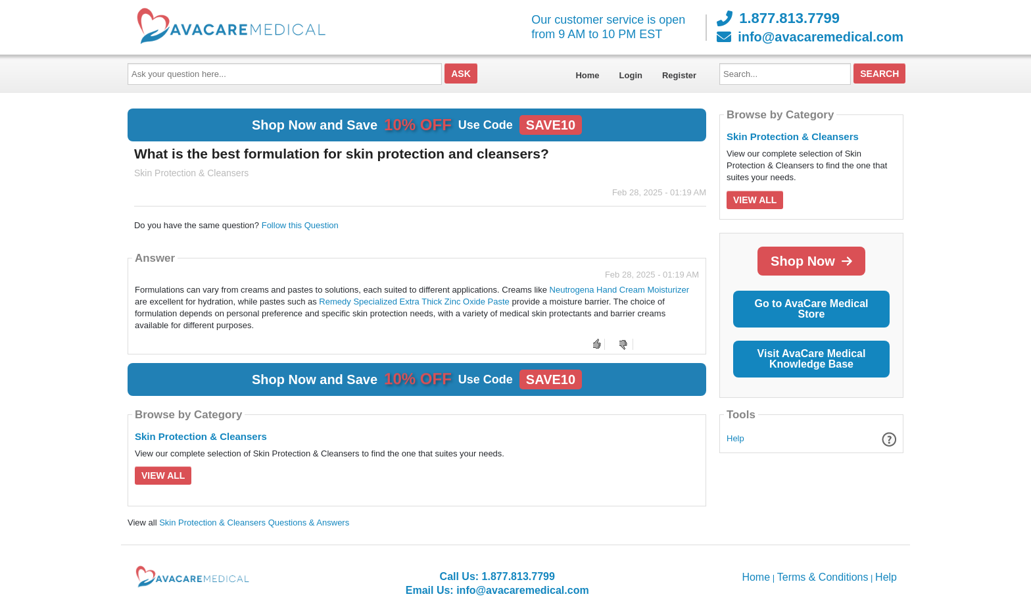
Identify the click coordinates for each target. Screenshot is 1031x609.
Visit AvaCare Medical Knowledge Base (811, 359)
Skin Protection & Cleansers (201, 436)
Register (679, 75)
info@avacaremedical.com (810, 37)
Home (587, 75)
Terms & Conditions (823, 577)
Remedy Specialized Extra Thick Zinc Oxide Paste (414, 301)
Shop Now (811, 261)
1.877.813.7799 (778, 18)
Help (735, 438)
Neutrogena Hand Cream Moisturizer (619, 290)
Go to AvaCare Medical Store (811, 309)
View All (163, 475)
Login (630, 75)
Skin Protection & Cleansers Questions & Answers (254, 522)
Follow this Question (300, 225)
